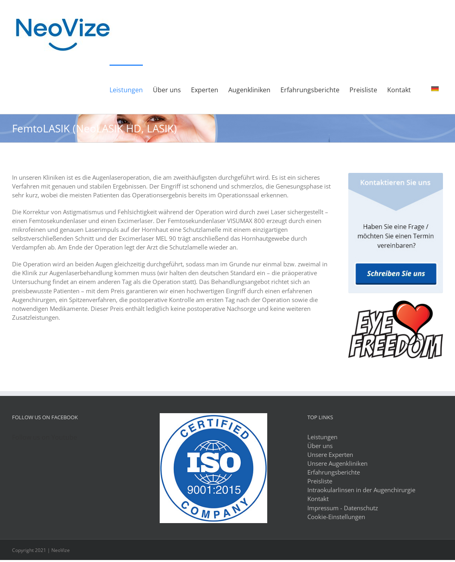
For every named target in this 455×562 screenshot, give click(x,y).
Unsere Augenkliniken (337, 463)
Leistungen (322, 437)
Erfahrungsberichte (333, 472)
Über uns (320, 446)
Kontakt (318, 499)
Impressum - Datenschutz (342, 508)
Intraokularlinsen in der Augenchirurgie (361, 490)
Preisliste (319, 481)
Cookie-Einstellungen (336, 517)
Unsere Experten (330, 454)
